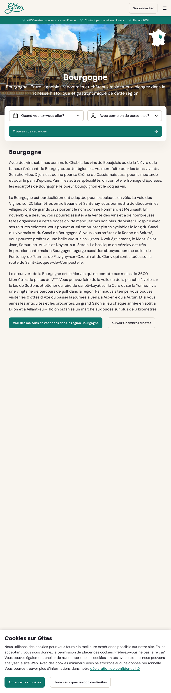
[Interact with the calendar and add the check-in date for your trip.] (15, 116)
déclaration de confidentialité (115, 668)
